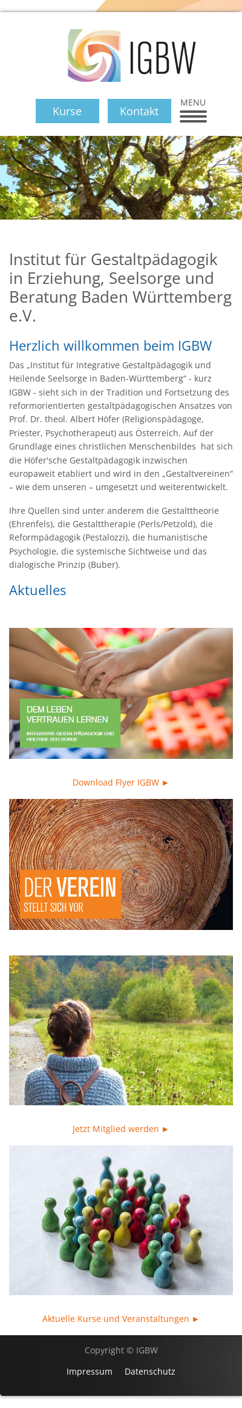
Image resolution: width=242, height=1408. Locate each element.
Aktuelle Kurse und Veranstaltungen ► (121, 1318)
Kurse (67, 111)
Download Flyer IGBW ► (121, 782)
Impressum (90, 1371)
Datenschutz (150, 1371)
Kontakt (139, 111)
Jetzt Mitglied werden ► (121, 1128)
